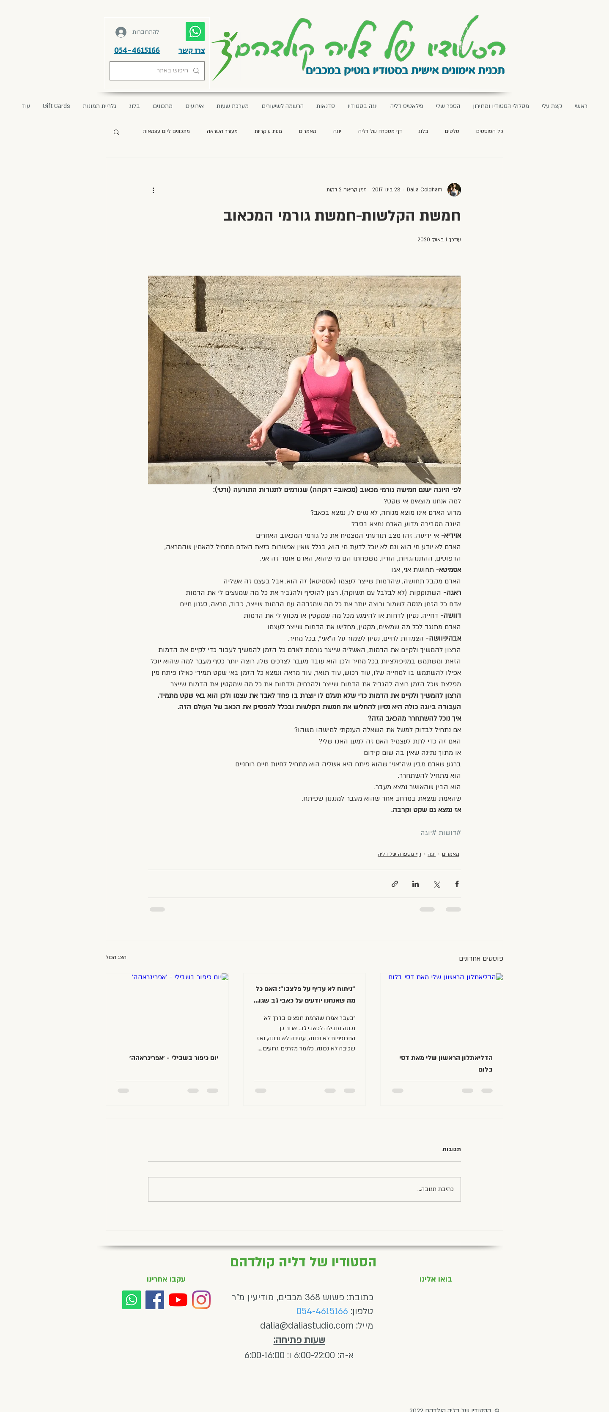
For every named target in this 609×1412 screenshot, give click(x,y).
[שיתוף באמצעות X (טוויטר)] (436, 884)
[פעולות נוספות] (153, 190)
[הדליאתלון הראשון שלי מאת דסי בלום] (442, 1007)
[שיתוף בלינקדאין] (415, 884)
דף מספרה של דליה (380, 131)
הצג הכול (116, 957)
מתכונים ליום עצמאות (166, 131)
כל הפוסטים (489, 131)
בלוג (423, 131)
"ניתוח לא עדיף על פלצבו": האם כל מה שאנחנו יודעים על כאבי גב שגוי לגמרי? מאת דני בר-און (305, 995)
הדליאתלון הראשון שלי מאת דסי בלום (446, 1063)
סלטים (452, 131)
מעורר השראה (222, 131)
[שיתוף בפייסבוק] (457, 884)
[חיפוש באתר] (158, 71)
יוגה (337, 131)
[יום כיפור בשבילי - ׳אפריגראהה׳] (167, 1007)
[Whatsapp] (131, 1299)
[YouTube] (178, 1299)
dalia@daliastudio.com (307, 1326)
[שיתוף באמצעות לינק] (395, 884)
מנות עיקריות (268, 131)
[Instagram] (201, 1299)
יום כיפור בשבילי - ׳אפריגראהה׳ (173, 1058)
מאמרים (307, 131)
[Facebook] (154, 1299)
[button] (194, 106)
